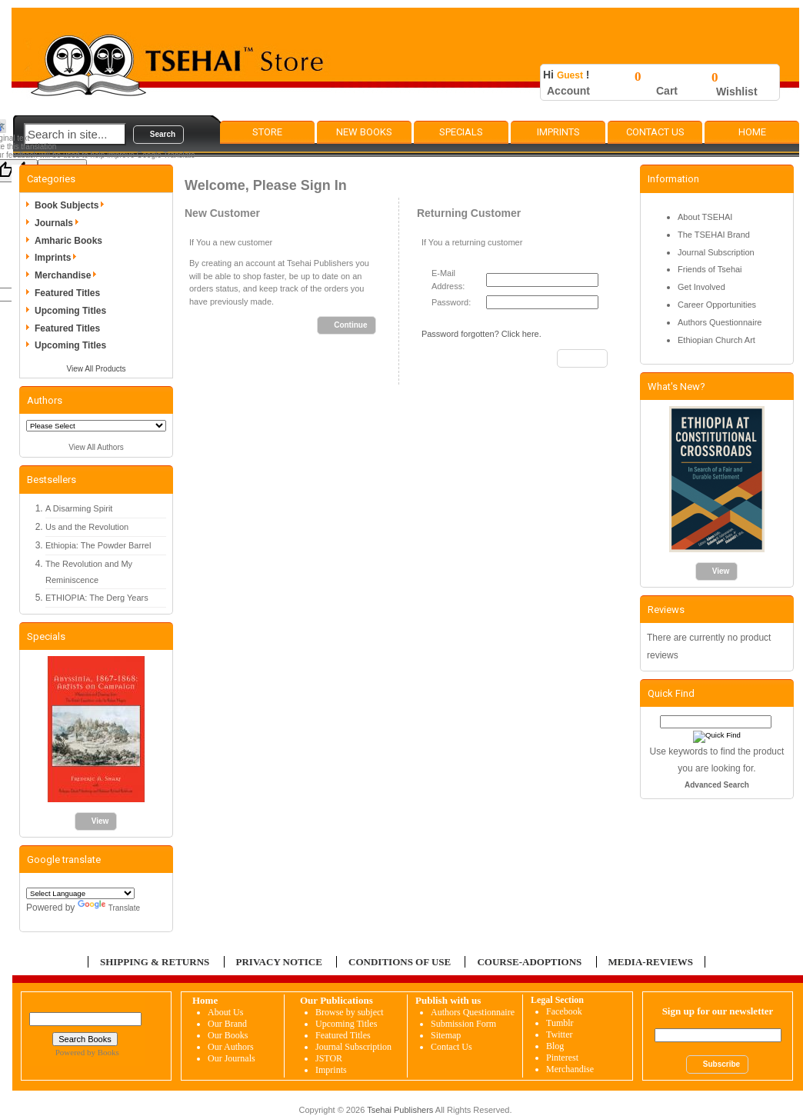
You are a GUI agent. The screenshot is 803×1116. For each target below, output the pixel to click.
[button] (158, 134)
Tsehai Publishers (400, 1109)
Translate (109, 908)
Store (267, 132)
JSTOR (328, 1058)
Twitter (559, 1034)
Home (752, 132)
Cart (667, 91)
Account (568, 91)
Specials (461, 132)
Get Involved (701, 286)
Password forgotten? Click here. (481, 333)
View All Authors (96, 447)
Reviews (666, 609)
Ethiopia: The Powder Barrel (98, 545)
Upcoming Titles (70, 310)
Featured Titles (67, 293)
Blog (555, 1046)
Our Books (228, 1035)
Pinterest (562, 1057)
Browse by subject (349, 1012)
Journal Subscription (716, 252)
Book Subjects (72, 205)
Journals (59, 223)
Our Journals (231, 1058)
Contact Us (655, 132)
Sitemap (446, 1035)
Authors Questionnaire (719, 322)
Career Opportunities (717, 304)
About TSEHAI (705, 217)
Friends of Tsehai (710, 269)
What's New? (676, 386)
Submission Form (463, 1023)
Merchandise (68, 275)
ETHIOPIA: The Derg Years (96, 597)
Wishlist (737, 91)
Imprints (558, 132)
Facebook (564, 1011)
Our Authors (231, 1046)
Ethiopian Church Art (716, 340)
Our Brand (227, 1023)
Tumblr (560, 1023)
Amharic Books (68, 240)
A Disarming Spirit (78, 508)
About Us (225, 1012)
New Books (364, 132)
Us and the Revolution (86, 526)
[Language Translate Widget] (80, 893)
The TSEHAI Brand (714, 234)
